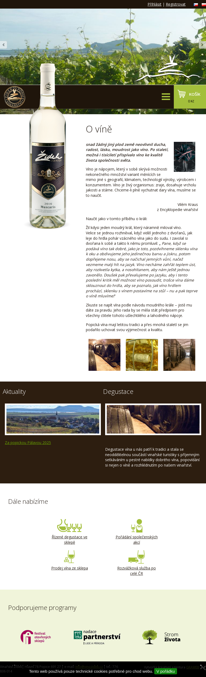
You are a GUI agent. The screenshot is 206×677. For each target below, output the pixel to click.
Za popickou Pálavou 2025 (28, 442)
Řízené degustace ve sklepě (69, 532)
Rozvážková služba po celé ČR (136, 563)
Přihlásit (154, 4)
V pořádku (165, 671)
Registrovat (176, 4)
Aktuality (14, 391)
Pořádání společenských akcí (136, 532)
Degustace (118, 391)
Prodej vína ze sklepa (69, 560)
